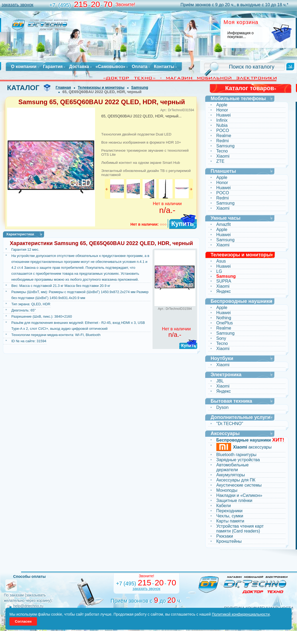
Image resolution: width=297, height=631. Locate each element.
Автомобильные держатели (232, 467)
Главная (63, 87)
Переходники (229, 510)
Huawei (223, 115)
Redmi (222, 140)
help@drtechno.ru (28, 606)
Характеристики (20, 234)
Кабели (223, 505)
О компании (23, 67)
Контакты (164, 67)
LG (219, 271)
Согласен (23, 621)
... (224, 45)
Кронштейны (229, 541)
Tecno (222, 151)
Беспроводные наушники (241, 301)
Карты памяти (230, 521)
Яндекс (223, 291)
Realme (223, 135)
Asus (221, 261)
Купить (182, 223)
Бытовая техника (231, 401)
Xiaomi (223, 156)
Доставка (79, 67)
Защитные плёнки (234, 500)
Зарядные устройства (238, 459)
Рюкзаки (224, 536)
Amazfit (223, 224)
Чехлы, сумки (229, 516)
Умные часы (226, 218)
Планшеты (223, 171)
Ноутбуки (222, 358)
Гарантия (53, 67)
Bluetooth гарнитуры (236, 454)
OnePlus (224, 323)
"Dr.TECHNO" (229, 423)
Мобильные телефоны (238, 98)
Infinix (222, 120)
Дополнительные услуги (240, 417)
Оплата (139, 67)
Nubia (222, 125)
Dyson (222, 407)
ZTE (220, 161)
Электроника (226, 374)
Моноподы (226, 490)
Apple (221, 105)
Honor (222, 110)
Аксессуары (225, 433)
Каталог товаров (249, 88)
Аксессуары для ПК (235, 480)
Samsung (139, 87)
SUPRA (223, 281)
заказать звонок (17, 4)
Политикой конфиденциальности (241, 614)
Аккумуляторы (230, 475)
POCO (222, 130)
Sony (221, 338)
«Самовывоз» (110, 67)
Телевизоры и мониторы (101, 87)
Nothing (223, 318)
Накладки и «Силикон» (239, 495)
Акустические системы (239, 485)
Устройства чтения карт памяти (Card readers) (240, 528)
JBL (220, 381)
